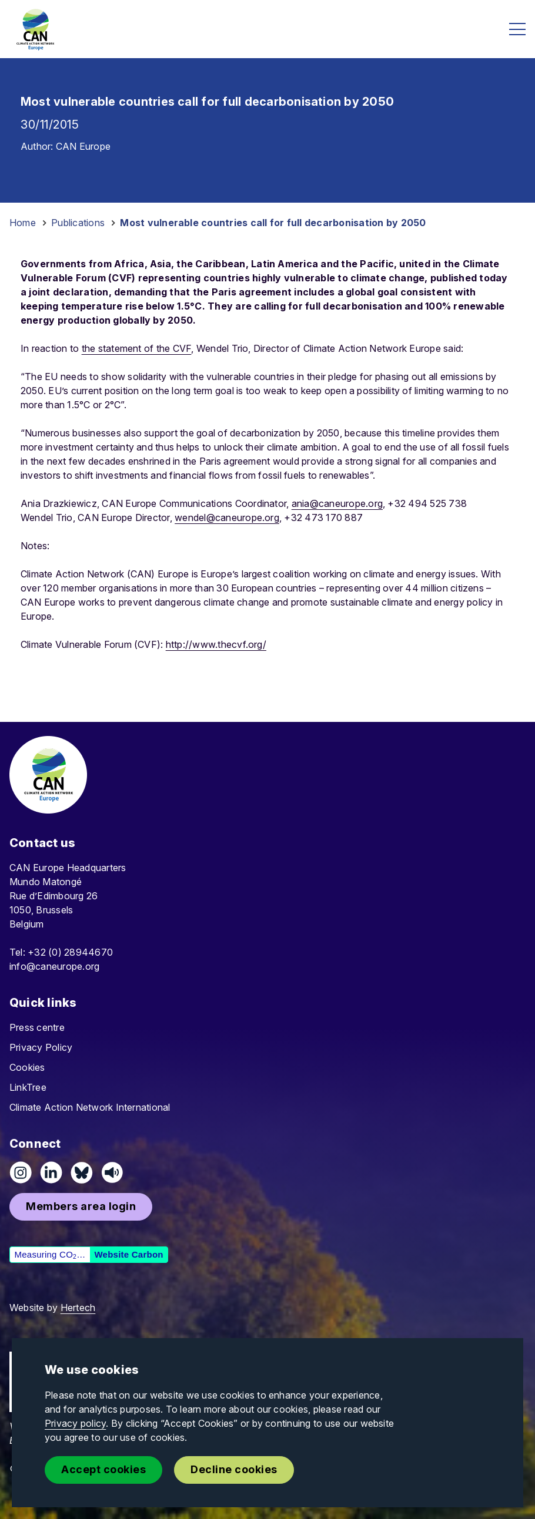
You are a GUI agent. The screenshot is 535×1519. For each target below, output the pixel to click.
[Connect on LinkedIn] (51, 1172)
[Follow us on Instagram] (20, 1172)
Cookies (27, 1067)
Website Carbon (128, 1254)
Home (22, 222)
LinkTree (27, 1087)
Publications (78, 222)
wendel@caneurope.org (227, 517)
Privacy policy (75, 1423)
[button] (80, 1207)
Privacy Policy (40, 1047)
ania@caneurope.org (337, 503)
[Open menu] (517, 29)
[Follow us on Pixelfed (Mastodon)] (82, 1172)
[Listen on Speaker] (112, 1172)
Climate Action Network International (89, 1107)
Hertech (78, 1307)
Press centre (37, 1027)
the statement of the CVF (137, 348)
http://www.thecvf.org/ (216, 644)
